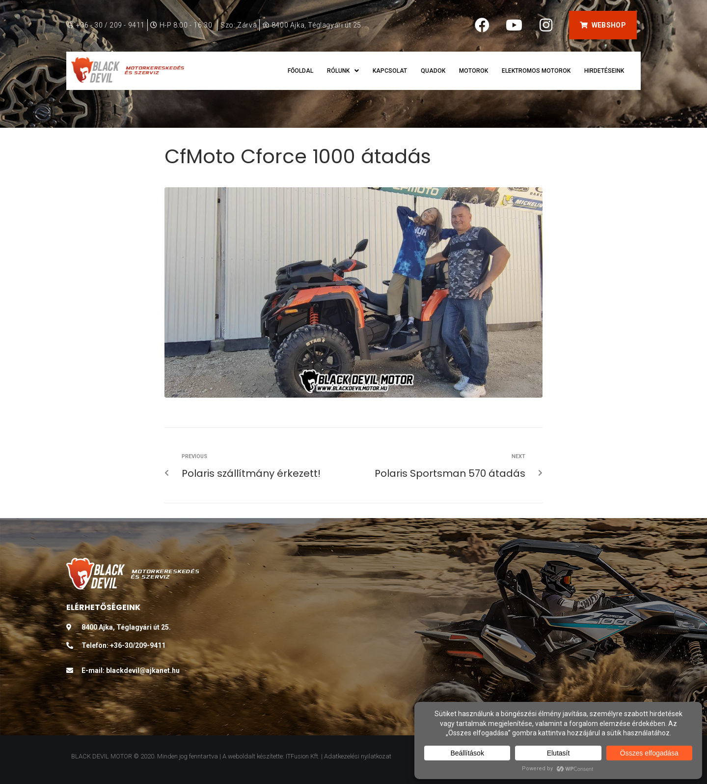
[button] (602, 25)
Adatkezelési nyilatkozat (357, 756)
